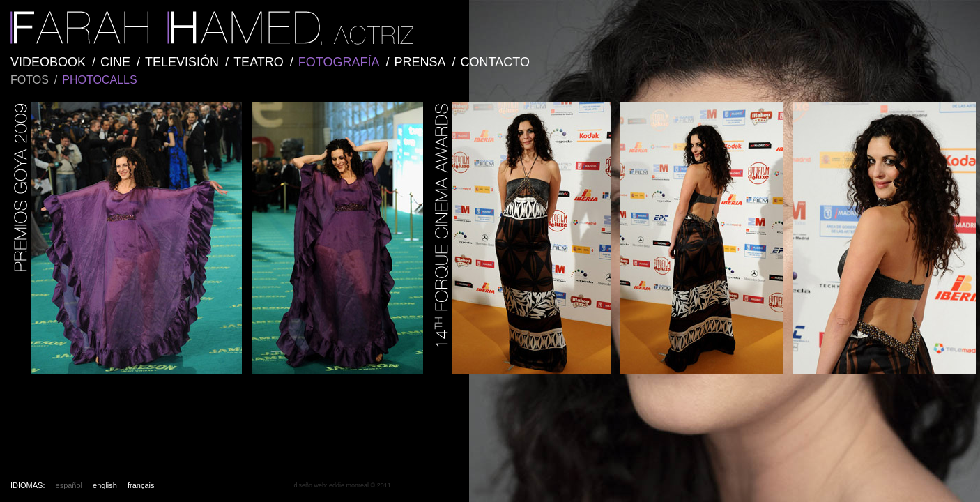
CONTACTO (495, 62)
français (141, 485)
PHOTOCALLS (99, 80)
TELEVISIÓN (182, 62)
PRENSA (420, 62)
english (105, 485)
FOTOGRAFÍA (339, 62)
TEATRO (258, 62)
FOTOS (29, 80)
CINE (115, 62)
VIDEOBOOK (48, 62)
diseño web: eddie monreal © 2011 (341, 485)
